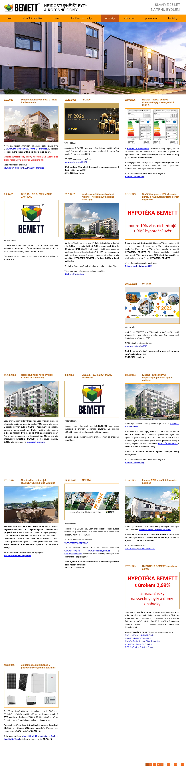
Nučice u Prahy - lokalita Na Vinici (140, 548)
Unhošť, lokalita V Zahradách (138, 638)
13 (176, 764)
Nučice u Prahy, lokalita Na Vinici (139, 635)
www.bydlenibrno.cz (73, 554)
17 (182, 764)
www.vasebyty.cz (72, 551)
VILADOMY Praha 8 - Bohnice (138, 644)
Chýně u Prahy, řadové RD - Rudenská (142, 641)
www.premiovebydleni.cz (99, 551)
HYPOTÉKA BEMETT (167, 443)
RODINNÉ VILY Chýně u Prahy (139, 647)
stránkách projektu (36, 442)
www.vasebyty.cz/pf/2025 (136, 346)
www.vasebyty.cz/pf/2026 (75, 162)
